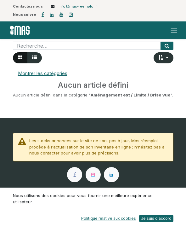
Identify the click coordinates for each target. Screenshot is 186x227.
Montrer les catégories (42, 73)
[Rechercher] (167, 46)
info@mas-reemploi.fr (78, 6)
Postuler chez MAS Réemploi (76, 209)
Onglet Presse (123, 209)
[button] (163, 57)
